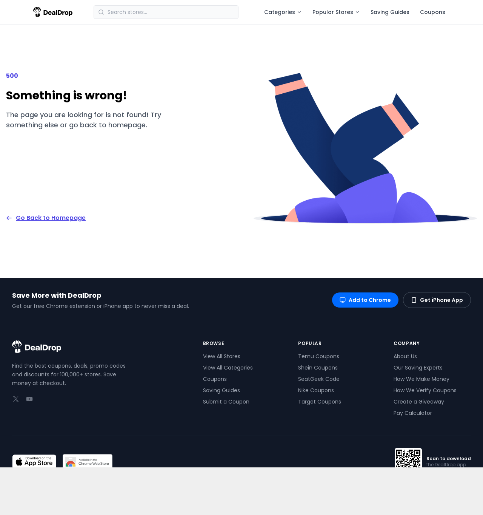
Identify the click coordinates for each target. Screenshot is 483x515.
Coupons (432, 12)
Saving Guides (390, 12)
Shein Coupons (318, 367)
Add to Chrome (365, 300)
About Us (405, 356)
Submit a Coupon (226, 401)
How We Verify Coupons (425, 390)
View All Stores (221, 356)
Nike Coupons (316, 390)
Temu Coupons (318, 356)
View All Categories (228, 367)
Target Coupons (319, 401)
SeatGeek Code (319, 379)
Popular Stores (336, 12)
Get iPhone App (437, 300)
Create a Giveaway (419, 401)
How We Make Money (421, 379)
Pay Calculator (413, 413)
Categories (283, 12)
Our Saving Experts (418, 367)
